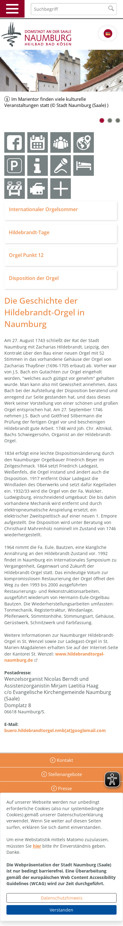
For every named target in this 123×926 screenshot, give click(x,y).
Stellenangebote (64, 774)
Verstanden (61, 910)
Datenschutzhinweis (62, 898)
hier (37, 846)
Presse (64, 788)
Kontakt (64, 760)
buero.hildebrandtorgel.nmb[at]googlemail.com (55, 730)
